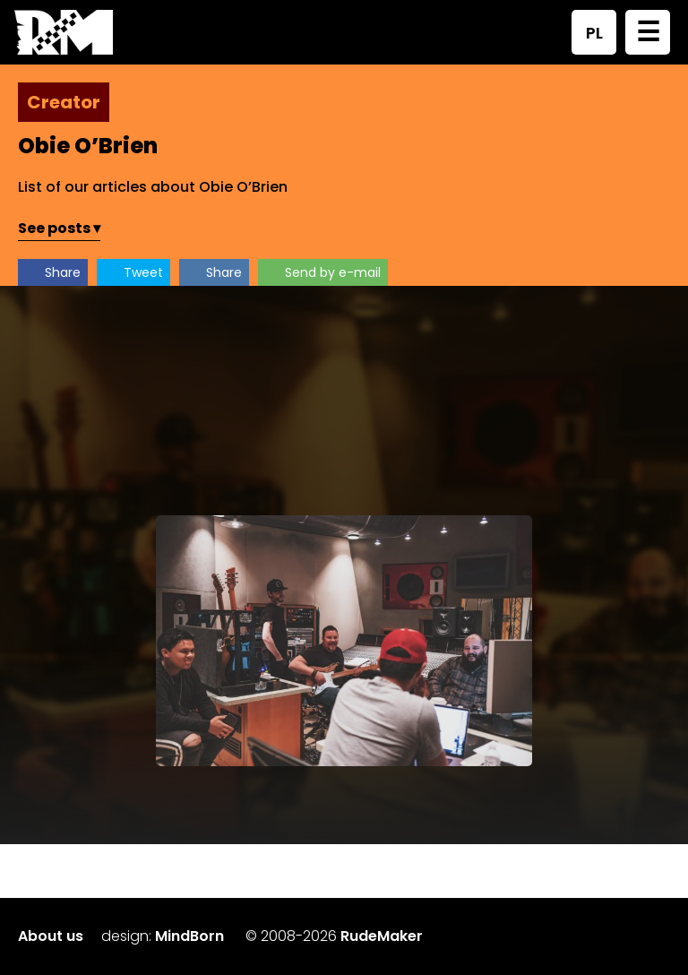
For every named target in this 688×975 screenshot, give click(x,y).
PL (594, 33)
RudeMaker (381, 936)
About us (50, 936)
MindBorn (189, 936)
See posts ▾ (59, 228)
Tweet (143, 272)
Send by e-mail (333, 272)
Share (63, 272)
